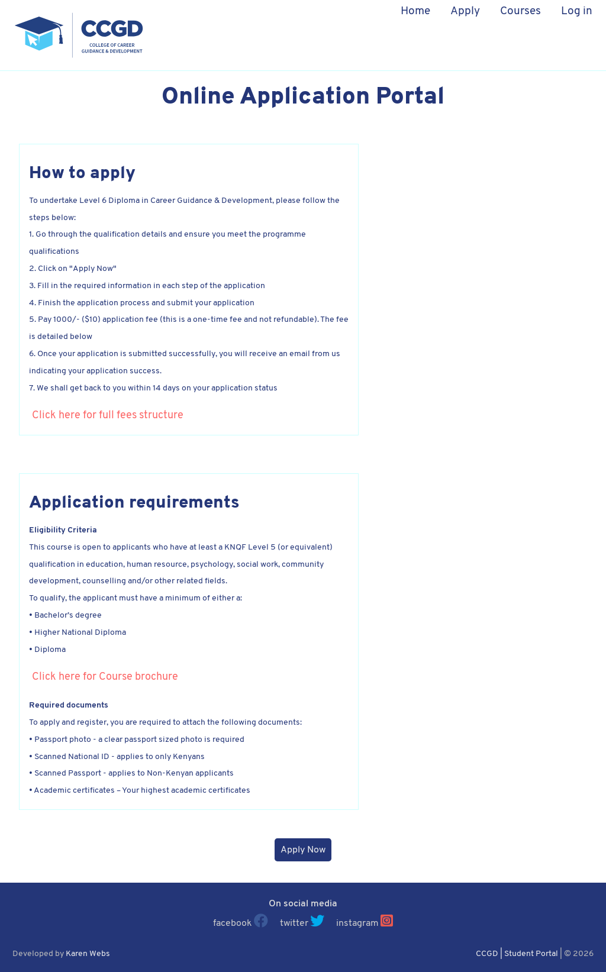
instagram (357, 923)
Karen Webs (88, 954)
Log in (576, 11)
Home (415, 11)
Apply (465, 11)
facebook (232, 923)
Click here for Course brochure (105, 677)
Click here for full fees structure (107, 416)
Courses (520, 11)
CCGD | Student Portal (517, 954)
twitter (294, 923)
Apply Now (303, 850)
